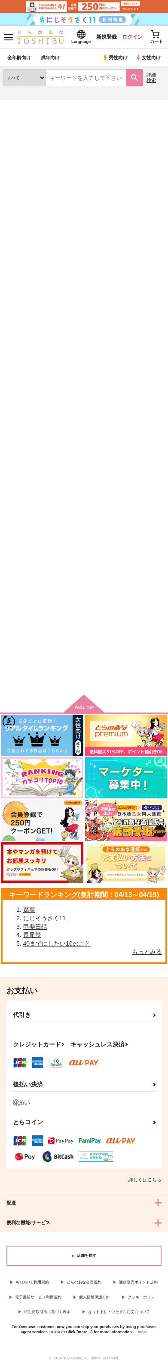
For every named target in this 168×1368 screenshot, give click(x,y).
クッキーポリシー (143, 1297)
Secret (67, 339)
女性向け (148, 58)
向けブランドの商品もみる (84, 675)
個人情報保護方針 (94, 1297)
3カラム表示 (127, 227)
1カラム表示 (157, 227)
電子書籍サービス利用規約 (38, 1297)
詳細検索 (151, 77)
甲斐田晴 (35, 926)
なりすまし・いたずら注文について (119, 1312)
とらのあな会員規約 (84, 1282)
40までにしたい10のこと (57, 943)
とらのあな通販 (20, 105)
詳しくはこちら (145, 1179)
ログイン (132, 37)
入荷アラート (24, 118)
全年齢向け (19, 57)
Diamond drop (22, 339)
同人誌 (51, 105)
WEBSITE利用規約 (32, 1282)
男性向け (115, 58)
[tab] (43, 207)
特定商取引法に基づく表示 (47, 1312)
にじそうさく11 (44, 918)
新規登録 (106, 37)
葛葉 (29, 909)
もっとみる (147, 951)
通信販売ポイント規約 (138, 1282)
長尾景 (32, 934)
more (142, 1332)
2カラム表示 (142, 227)
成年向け (50, 57)
